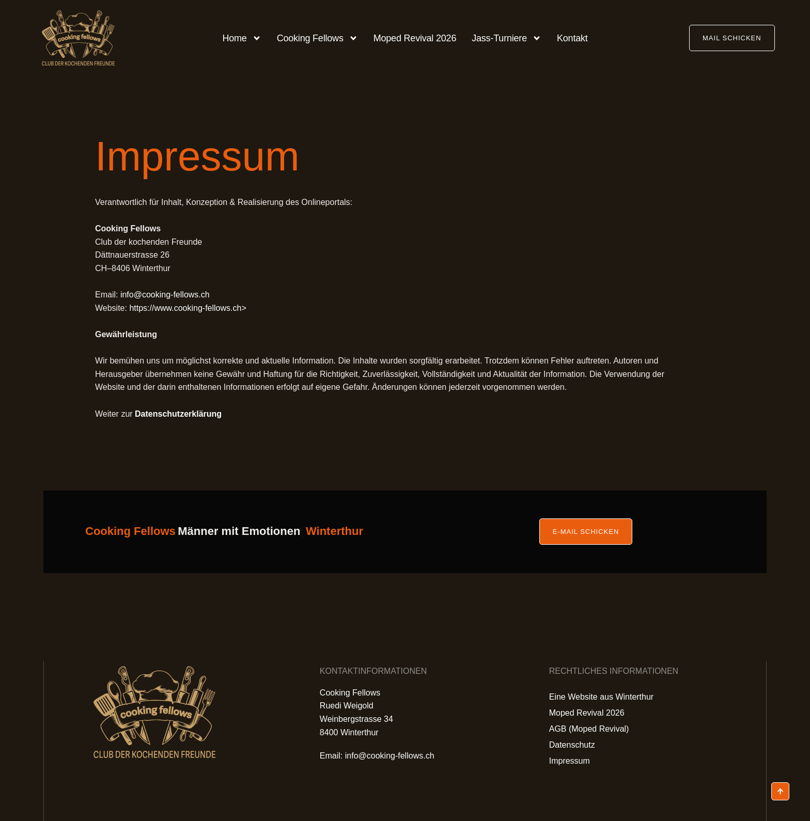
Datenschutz (572, 744)
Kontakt (572, 38)
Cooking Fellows (317, 38)
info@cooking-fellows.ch (165, 294)
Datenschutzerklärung (178, 413)
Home (241, 38)
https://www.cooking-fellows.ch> (187, 308)
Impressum (569, 760)
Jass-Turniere (506, 38)
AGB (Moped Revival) (589, 728)
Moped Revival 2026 (415, 38)
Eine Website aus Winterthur (601, 696)
